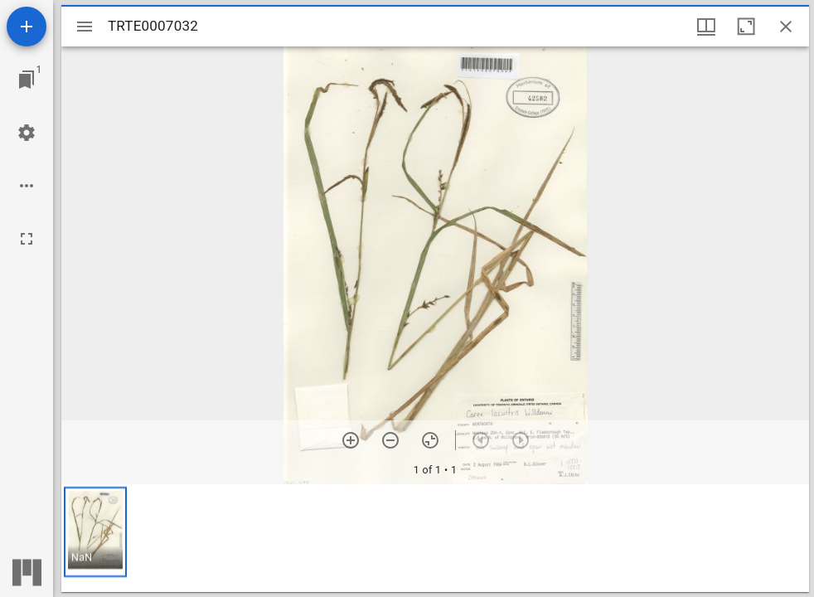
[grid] (435, 538)
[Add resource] (26, 26)
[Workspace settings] (26, 133)
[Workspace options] (26, 186)
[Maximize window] (746, 26)
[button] (95, 532)
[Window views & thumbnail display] (706, 26)
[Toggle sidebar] (84, 26)
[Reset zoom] (430, 440)
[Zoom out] (390, 440)
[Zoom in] (351, 440)
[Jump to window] (26, 80)
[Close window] (786, 26)
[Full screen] (26, 239)
